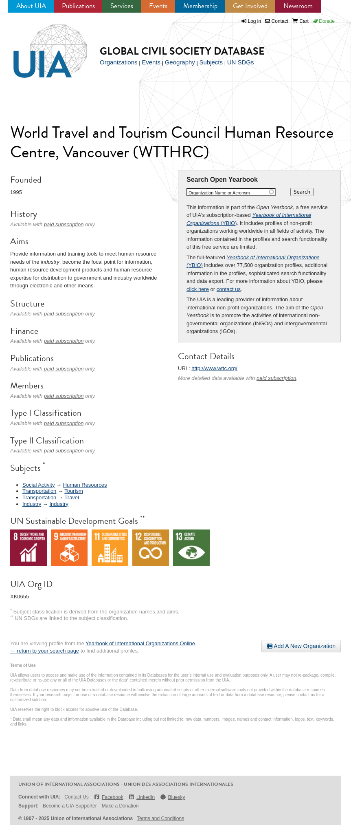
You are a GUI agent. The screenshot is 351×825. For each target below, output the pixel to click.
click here (197, 289)
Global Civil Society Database (182, 51)
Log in (254, 21)
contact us (229, 289)
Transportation (39, 491)
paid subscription (276, 378)
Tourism (73, 491)
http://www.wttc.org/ (214, 368)
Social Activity (38, 485)
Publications (78, 6)
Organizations (119, 62)
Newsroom (298, 6)
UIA (40, 46)
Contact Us (76, 797)
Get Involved (250, 6)
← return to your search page (44, 651)
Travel (71, 497)
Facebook (108, 797)
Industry (31, 504)
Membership (200, 6)
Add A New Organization (301, 646)
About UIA (31, 6)
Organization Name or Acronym (219, 192)
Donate (324, 21)
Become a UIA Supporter (70, 806)
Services (121, 6)
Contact (276, 21)
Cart (300, 21)
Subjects (211, 62)
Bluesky (172, 797)
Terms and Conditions (160, 818)
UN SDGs (240, 62)
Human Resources (85, 485)
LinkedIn (141, 797)
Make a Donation (120, 806)
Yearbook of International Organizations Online (140, 643)
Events (158, 6)
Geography (180, 62)
